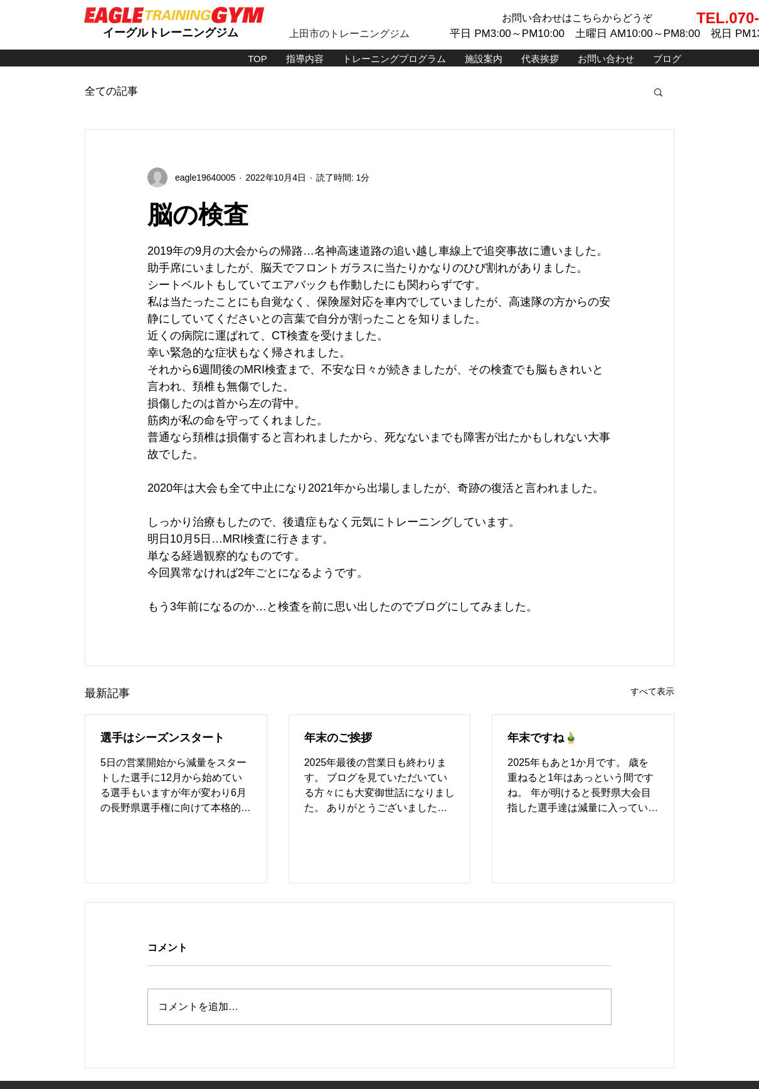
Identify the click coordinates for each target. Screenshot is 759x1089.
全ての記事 (111, 91)
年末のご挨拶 (338, 737)
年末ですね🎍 (542, 737)
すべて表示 (652, 691)
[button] (658, 92)
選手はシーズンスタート (162, 737)
